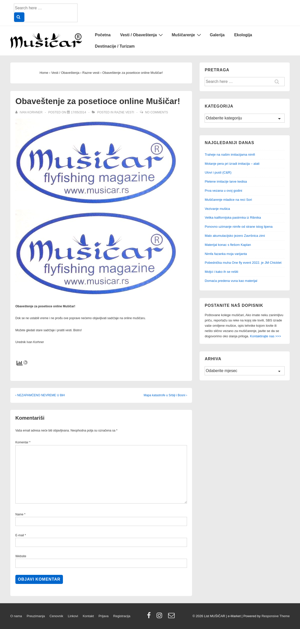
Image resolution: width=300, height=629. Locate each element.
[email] (172, 617)
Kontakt (88, 616)
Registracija (121, 616)
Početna (102, 35)
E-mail (19, 535)
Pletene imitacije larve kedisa (226, 181)
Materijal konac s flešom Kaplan (228, 245)
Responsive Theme (275, 616)
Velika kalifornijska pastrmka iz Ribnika (233, 217)
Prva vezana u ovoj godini (223, 190)
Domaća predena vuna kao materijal (231, 281)
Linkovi (73, 616)
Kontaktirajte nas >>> (265, 336)
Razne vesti (124, 112)
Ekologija (243, 35)
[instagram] (160, 617)
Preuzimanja (36, 616)
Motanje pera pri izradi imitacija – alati (232, 163)
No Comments (156, 112)
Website (20, 556)
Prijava (103, 616)
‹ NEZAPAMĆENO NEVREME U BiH (40, 395)
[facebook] (150, 617)
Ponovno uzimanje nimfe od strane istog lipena (239, 226)
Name (19, 514)
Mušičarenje (187, 34)
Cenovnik (56, 616)
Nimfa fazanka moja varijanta (226, 254)
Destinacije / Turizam (115, 46)
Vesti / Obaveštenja (142, 34)
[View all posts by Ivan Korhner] (29, 112)
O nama (16, 616)
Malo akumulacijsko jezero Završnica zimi (235, 236)
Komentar (22, 442)
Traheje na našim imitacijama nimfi (230, 154)
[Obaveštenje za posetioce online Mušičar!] (78, 112)
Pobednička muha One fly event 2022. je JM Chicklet (243, 262)
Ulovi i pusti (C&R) (218, 172)
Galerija (217, 35)
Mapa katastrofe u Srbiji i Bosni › (165, 395)
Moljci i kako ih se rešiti (221, 272)
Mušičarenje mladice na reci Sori (228, 200)
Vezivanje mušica (217, 209)
